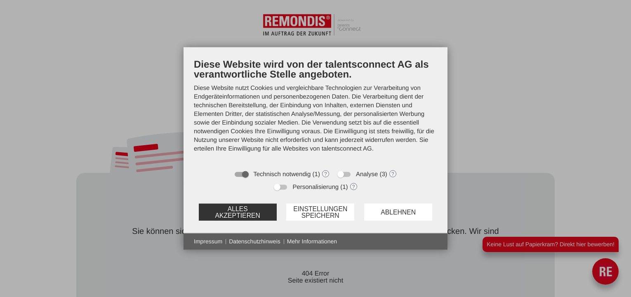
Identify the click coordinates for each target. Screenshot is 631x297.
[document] (315, 112)
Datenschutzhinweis (254, 241)
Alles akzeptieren (237, 212)
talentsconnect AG (347, 148)
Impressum (208, 241)
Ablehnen (398, 211)
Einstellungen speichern (320, 212)
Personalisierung (315, 187)
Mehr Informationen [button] (312, 241)
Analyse (367, 174)
